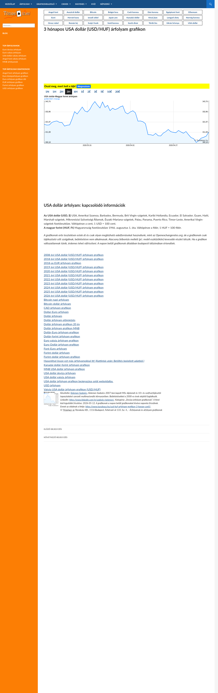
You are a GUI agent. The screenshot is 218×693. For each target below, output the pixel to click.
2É (89, 91)
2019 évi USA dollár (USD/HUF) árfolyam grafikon (74, 267)
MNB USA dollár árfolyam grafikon (64, 369)
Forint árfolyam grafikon (13, 85)
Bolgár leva (113, 12)
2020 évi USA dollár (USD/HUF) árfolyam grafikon (74, 271)
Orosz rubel (53, 23)
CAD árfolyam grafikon (57, 307)
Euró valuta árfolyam (12, 52)
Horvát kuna (73, 17)
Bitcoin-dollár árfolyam (57, 303)
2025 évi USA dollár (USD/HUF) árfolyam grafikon (74, 291)
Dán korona (153, 12)
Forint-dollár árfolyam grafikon (62, 356)
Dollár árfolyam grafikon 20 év (62, 324)
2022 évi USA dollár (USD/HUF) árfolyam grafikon (74, 279)
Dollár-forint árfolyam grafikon (62, 336)
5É (102, 91)
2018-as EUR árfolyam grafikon (62, 263)
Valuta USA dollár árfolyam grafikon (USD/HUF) (72, 389)
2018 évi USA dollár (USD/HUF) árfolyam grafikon (74, 258)
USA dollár (193, 23)
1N (47, 91)
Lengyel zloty (173, 17)
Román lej (73, 23)
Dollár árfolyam (53, 316)
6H (75, 91)
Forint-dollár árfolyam (57, 352)
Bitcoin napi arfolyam (56, 299)
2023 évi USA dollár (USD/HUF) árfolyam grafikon (74, 283)
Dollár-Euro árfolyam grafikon (61, 332)
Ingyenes (79, 4)
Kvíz (93, 4)
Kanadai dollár (133, 17)
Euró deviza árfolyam (12, 49)
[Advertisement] (126, 58)
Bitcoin (93, 12)
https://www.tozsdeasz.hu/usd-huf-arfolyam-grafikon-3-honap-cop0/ (118, 406)
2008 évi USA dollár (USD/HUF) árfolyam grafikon (74, 254)
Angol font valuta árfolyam (14, 58)
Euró (53, 17)
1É (82, 91)
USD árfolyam (52, 385)
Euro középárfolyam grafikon (15, 76)
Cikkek (64, 4)
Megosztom (83, 86)
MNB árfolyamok (10, 61)
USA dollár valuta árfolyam (59, 377)
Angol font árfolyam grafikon (15, 73)
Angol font (53, 12)
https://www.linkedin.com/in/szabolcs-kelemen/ (91, 399)
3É (95, 91)
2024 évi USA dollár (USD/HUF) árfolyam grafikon (74, 287)
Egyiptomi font (173, 12)
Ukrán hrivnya (173, 23)
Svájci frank (93, 23)
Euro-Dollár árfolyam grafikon (61, 344)
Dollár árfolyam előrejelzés (59, 320)
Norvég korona (192, 17)
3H (69, 91)
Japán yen (113, 17)
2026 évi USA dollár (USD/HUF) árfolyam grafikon (74, 295)
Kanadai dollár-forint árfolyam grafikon (67, 364)
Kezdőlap (10, 4)
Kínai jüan (153, 17)
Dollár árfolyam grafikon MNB (62, 328)
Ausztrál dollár (73, 12)
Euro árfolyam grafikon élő (14, 79)
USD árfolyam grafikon (13, 88)
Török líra (153, 23)
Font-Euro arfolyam (55, 348)
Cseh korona (133, 12)
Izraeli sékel (93, 17)
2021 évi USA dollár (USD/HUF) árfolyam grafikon (74, 275)
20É (117, 91)
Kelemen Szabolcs (79, 393)
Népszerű (105, 4)
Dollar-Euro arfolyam (56, 311)
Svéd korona (113, 23)
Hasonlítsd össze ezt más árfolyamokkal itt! (94, 360)
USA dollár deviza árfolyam (60, 373)
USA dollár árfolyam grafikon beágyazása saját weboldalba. (78, 381)
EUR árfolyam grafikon (13, 82)
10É (109, 91)
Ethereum (192, 12)
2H (61, 91)
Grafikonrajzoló (45, 4)
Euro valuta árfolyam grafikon (61, 340)
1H (54, 91)
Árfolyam (25, 4)
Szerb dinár (133, 23)
